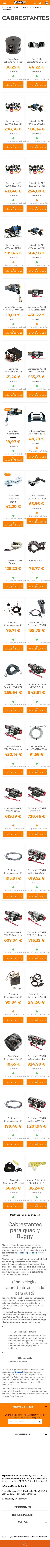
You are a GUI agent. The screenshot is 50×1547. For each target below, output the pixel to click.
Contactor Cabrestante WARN (13, 995)
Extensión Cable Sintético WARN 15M (13, 685)
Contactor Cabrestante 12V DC (13, 370)
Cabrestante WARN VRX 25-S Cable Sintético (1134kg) (13, 811)
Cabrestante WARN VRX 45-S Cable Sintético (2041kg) (36, 687)
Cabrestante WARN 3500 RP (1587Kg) (36, 370)
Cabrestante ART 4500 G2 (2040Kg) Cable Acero (13, 186)
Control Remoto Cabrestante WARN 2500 (36, 625)
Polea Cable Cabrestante (13, 497)
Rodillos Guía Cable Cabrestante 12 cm (36, 432)
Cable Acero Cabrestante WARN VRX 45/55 (13, 873)
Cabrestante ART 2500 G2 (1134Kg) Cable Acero (37, 186)
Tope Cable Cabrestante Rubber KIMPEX (13, 62)
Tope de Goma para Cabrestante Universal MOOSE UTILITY (13, 310)
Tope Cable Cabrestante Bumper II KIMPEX (37, 62)
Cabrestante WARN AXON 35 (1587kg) (36, 871)
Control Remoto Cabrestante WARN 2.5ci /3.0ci (36, 499)
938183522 (7, 1499)
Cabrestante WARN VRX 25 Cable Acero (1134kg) (13, 749)
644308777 (21, 1499)
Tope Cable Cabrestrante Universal (13, 434)
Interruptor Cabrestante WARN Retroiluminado (13, 625)
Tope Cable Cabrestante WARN (13, 1057)
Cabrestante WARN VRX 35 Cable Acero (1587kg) (13, 935)
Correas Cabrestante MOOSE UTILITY (36, 1181)
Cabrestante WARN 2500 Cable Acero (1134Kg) (36, 310)
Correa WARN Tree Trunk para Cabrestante (13, 563)
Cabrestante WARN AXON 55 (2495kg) (36, 1119)
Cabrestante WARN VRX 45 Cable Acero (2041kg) (36, 935)
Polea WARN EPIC (36, 560)
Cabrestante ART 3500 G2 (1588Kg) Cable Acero (13, 124)
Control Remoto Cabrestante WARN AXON (36, 997)
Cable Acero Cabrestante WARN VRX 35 (13, 1121)
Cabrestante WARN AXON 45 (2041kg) (36, 1057)
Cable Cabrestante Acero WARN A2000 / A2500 (36, 749)
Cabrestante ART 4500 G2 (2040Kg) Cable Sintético (36, 124)
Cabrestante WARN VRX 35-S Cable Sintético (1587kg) (36, 811)
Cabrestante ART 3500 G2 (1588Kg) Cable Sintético (36, 248)
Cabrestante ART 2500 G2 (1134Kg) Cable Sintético (13, 248)
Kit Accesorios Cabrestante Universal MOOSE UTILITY (13, 1183)
